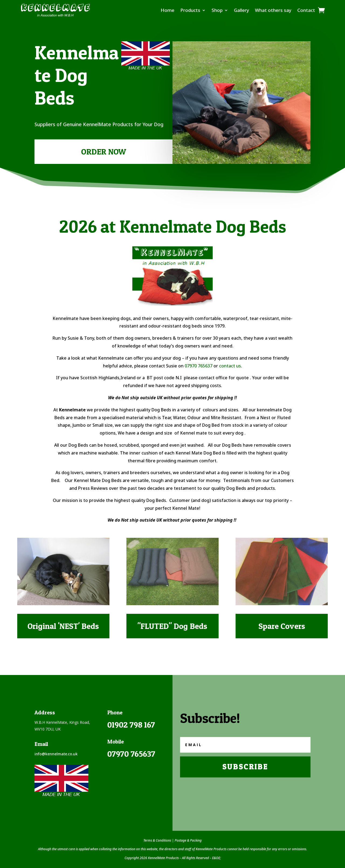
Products (190, 10)
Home (167, 10)
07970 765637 (198, 366)
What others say (273, 10)
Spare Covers (281, 626)
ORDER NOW (103, 151)
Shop (217, 10)
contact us (230, 366)
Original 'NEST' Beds (63, 626)
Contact (306, 10)
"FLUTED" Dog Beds (172, 626)
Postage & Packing (188, 840)
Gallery (241, 10)
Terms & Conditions (157, 840)
